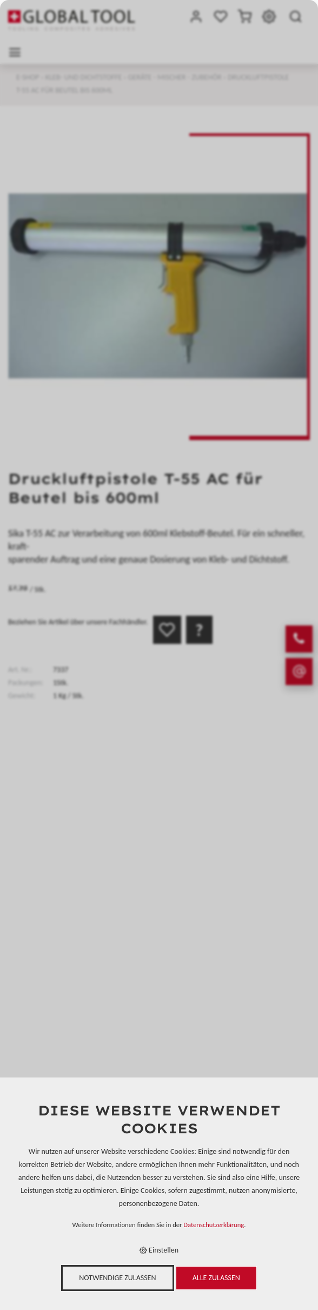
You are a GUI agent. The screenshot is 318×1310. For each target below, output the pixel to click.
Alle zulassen (216, 1277)
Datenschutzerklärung (213, 1225)
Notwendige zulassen (117, 1277)
